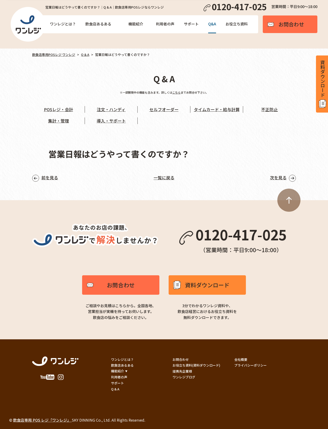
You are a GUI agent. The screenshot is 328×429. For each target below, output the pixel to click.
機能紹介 (135, 24)
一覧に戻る (164, 178)
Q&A (212, 24)
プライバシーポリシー (250, 365)
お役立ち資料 (237, 24)
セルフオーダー (164, 109)
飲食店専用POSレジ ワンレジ (53, 54)
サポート (191, 24)
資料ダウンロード (207, 285)
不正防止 (269, 109)
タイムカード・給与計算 (217, 109)
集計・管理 (58, 121)
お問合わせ (121, 285)
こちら (176, 92)
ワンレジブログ (184, 377)
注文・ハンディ (111, 109)
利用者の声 (165, 24)
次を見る (278, 178)
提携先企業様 (182, 371)
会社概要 (240, 359)
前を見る (49, 178)
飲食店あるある (98, 24)
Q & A (85, 54)
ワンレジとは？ (63, 24)
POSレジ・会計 (58, 109)
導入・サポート (111, 121)
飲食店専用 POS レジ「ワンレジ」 (42, 420)
